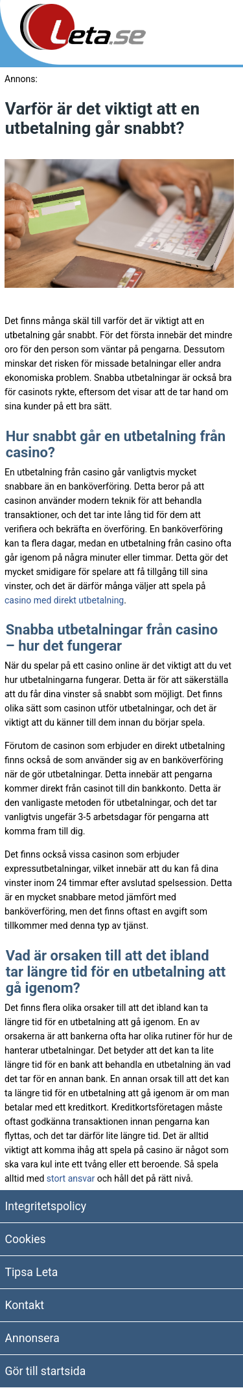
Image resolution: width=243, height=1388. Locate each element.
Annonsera (32, 1338)
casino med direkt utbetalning (64, 600)
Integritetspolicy (46, 1206)
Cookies (25, 1239)
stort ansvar (71, 1178)
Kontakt (25, 1305)
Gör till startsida (45, 1371)
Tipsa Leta (31, 1272)
